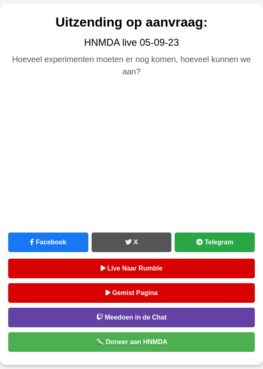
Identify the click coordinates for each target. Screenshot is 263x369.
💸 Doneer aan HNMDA (132, 341)
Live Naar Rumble (132, 268)
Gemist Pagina (132, 292)
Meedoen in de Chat (132, 317)
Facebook (48, 242)
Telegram (214, 242)
